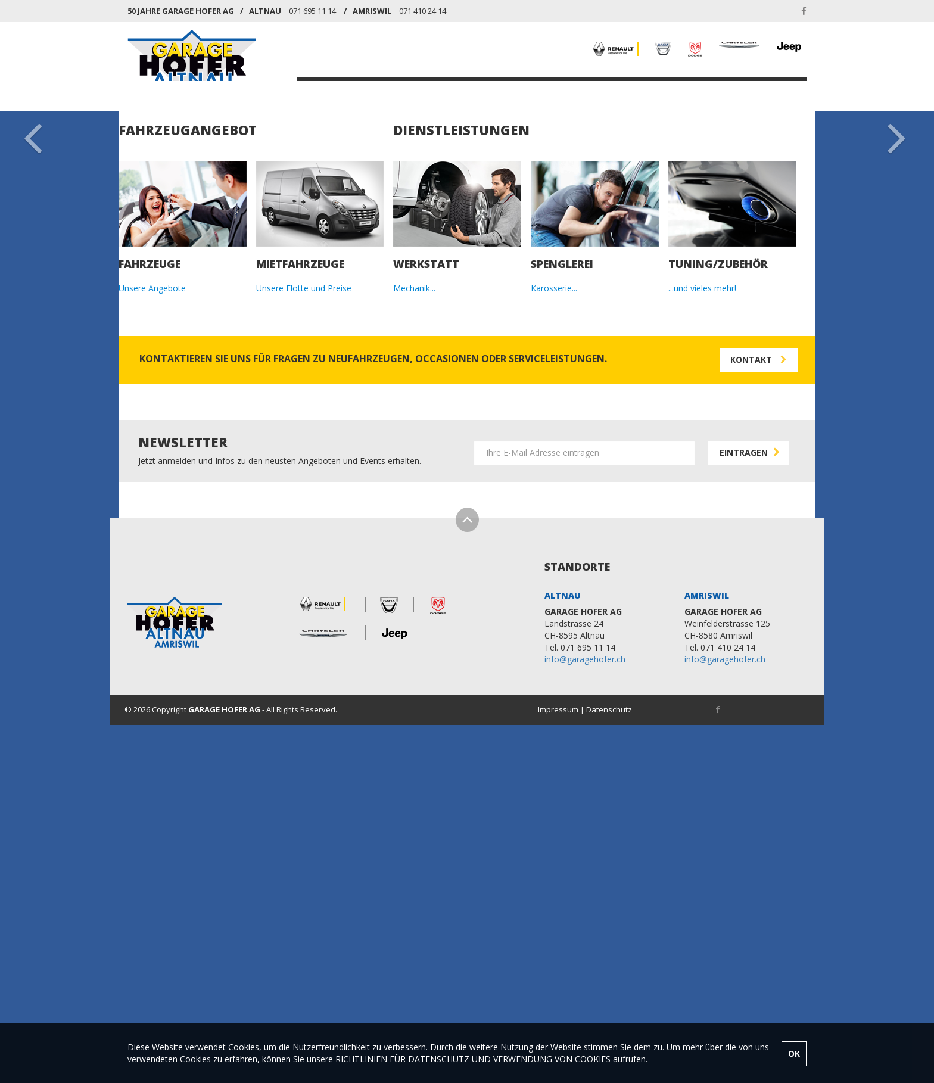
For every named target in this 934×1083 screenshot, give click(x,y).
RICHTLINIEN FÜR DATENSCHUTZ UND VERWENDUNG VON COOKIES (473, 1059)
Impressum (558, 1019)
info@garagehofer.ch (584, 969)
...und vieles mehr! (702, 599)
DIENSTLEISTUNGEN (585, 92)
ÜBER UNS (700, 92)
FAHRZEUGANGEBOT (404, 92)
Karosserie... (554, 599)
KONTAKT (756, 92)
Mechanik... (414, 599)
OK (794, 1053)
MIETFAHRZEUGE (495, 92)
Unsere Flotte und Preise (303, 599)
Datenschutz (609, 1019)
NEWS (653, 92)
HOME (334, 92)
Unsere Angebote (152, 599)
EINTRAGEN (751, 762)
